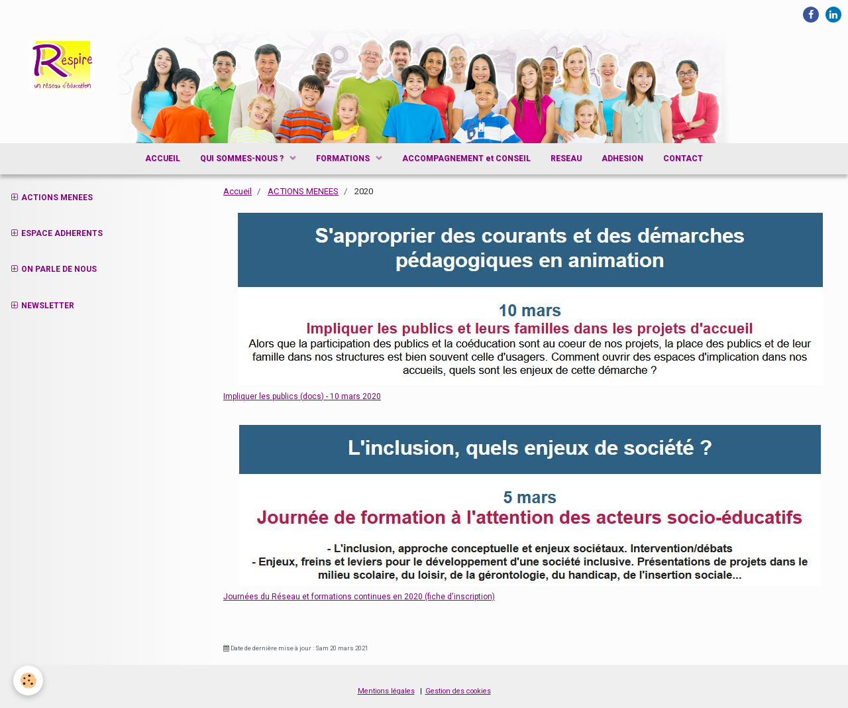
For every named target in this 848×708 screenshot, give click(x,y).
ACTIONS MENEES (303, 191)
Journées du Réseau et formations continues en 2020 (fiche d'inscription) (359, 596)
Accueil (237, 191)
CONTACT (683, 158)
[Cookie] (28, 680)
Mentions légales (386, 691)
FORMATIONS (344, 158)
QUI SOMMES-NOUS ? (243, 158)
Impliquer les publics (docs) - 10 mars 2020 (302, 396)
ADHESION (622, 158)
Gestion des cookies (458, 691)
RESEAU (566, 158)
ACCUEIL (162, 158)
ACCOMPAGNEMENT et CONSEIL (466, 158)
